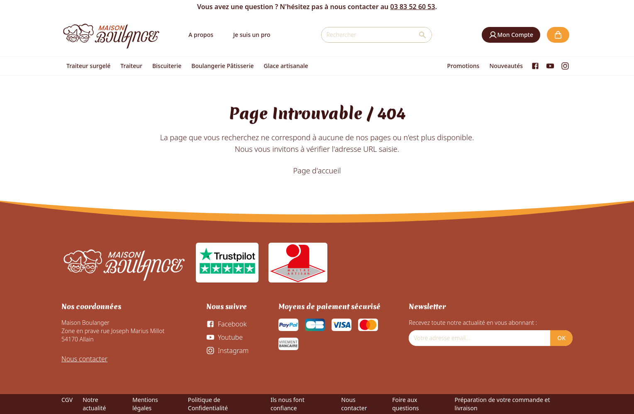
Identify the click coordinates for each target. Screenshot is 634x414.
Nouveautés (506, 66)
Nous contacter (84, 358)
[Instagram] (565, 65)
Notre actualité (94, 404)
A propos (200, 35)
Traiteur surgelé (88, 66)
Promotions (463, 66)
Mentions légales (145, 404)
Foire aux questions (405, 404)
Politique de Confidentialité (208, 404)
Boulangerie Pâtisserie (222, 66)
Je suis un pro (252, 35)
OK (561, 338)
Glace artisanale (285, 66)
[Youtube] (550, 65)
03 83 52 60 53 (412, 6)
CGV (67, 400)
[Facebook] (535, 65)
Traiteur (131, 66)
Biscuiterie (166, 66)
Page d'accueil (317, 170)
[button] (511, 35)
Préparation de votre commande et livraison (502, 404)
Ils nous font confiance (288, 404)
